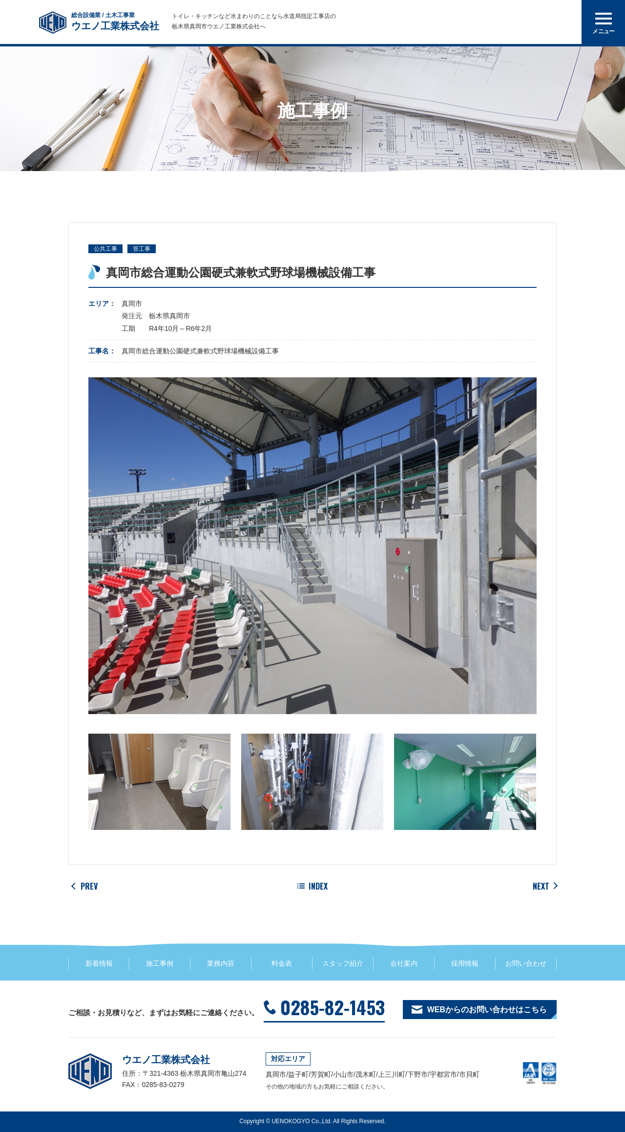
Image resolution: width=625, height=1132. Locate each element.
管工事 (141, 248)
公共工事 (105, 248)
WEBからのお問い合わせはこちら (487, 1009)
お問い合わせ (525, 963)
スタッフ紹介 (342, 963)
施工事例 (159, 963)
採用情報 (465, 963)
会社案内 (403, 963)
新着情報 (99, 963)
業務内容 (220, 963)
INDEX (318, 886)
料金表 (281, 963)
